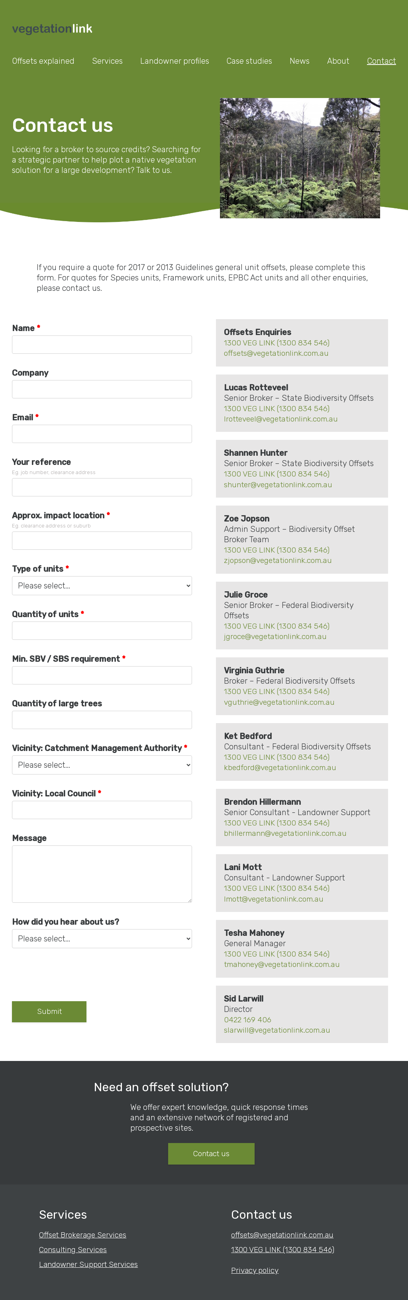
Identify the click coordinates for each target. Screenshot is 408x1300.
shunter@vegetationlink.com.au (281, 483)
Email (22, 417)
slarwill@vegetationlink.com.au (280, 1026)
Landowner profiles (174, 61)
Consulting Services (75, 1246)
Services (107, 61)
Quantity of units (45, 614)
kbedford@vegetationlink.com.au (284, 765)
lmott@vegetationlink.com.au (278, 896)
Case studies (249, 61)
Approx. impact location (58, 515)
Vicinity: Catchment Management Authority (97, 748)
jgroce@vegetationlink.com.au (278, 634)
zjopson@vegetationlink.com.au (281, 559)
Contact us (251, 1151)
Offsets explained (43, 61)
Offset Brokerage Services (85, 1232)
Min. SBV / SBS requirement (66, 658)
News (300, 61)
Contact (381, 61)
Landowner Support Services (92, 1261)
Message (29, 838)
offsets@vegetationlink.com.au (279, 352)
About (338, 61)
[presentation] (72, 977)
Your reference (41, 462)
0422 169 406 (248, 1016)
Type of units (37, 568)
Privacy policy (256, 1267)
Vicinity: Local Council (54, 793)
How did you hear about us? (65, 921)
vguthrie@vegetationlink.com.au (283, 700)
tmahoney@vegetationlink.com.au (286, 961)
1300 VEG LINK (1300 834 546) (278, 342)
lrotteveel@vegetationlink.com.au (285, 418)
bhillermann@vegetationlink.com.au (289, 830)
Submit (53, 1012)
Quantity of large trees (57, 703)
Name (23, 328)
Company (30, 372)
